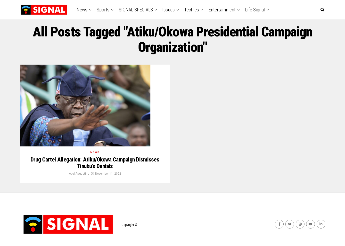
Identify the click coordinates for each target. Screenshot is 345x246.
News (82, 10)
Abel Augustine (79, 173)
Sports (103, 10)
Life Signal (255, 10)
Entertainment (222, 10)
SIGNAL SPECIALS (136, 10)
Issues (168, 10)
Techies (191, 10)
